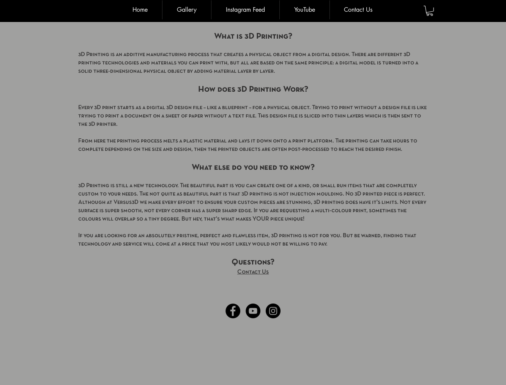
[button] (430, 11)
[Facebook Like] (88, 311)
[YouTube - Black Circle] (253, 311)
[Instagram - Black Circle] (273, 311)
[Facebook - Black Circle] (232, 311)
